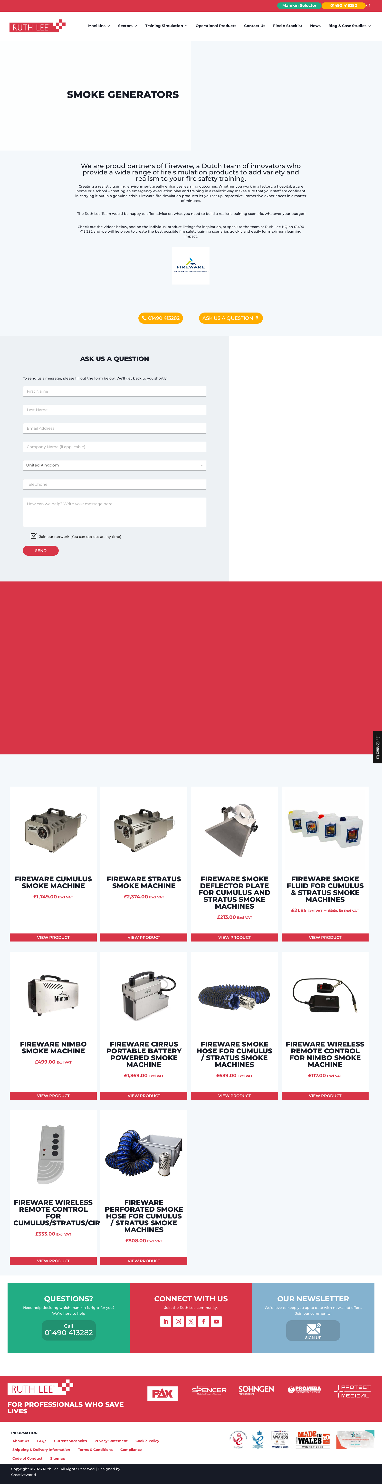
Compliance (131, 1449)
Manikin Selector (299, 5)
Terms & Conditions (95, 1449)
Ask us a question (227, 318)
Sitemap (57, 1458)
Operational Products (216, 25)
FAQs (41, 1441)
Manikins (96, 25)
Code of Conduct (27, 1458)
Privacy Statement (111, 1441)
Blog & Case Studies (347, 25)
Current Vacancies (70, 1441)
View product (53, 937)
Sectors (125, 25)
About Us (20, 1441)
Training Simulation (164, 25)
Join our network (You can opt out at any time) (80, 536)
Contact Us (254, 25)
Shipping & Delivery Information (41, 1449)
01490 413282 (343, 5)
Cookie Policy (147, 1441)
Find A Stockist (287, 25)
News (315, 25)
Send (41, 550)
